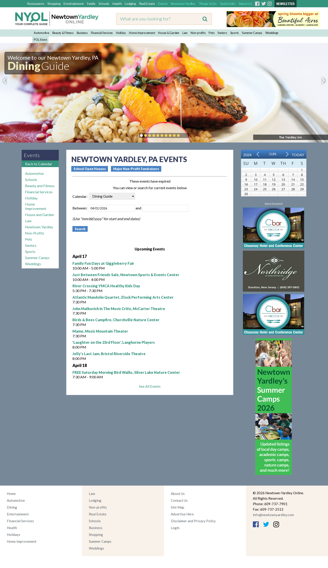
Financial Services (102, 33)
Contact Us (179, 500)
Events (163, 3)
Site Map (177, 507)
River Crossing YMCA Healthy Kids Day (106, 286)
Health (117, 3)
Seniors (222, 33)
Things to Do (208, 3)
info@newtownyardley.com (273, 515)
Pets (211, 33)
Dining (12, 507)
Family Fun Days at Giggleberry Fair (103, 263)
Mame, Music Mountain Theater (100, 331)
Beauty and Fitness (39, 185)
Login (175, 528)
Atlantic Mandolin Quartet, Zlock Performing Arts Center (123, 297)
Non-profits (198, 33)
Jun (272, 154)
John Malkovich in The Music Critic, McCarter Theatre (118, 308)
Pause (185, 135)
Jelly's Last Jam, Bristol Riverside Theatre (109, 353)
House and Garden (39, 214)
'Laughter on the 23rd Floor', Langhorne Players (113, 342)
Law (184, 33)
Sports (234, 33)
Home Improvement (142, 33)
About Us (245, 3)
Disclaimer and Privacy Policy (193, 521)
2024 (247, 155)
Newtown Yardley (183, 3)
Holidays (13, 534)
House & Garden (168, 33)
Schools (104, 3)
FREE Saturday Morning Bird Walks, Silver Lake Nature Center (126, 372)
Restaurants (35, 3)
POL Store (40, 39)
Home (11, 494)
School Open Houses (90, 169)
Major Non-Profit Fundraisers (136, 169)
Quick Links (228, 3)
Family (91, 3)
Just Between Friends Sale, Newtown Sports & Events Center (125, 275)
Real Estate (147, 3)
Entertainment (74, 3)
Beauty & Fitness (63, 33)
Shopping (53, 3)
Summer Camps (252, 33)
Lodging (130, 3)
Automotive (41, 33)
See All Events (150, 386)
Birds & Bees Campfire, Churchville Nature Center (115, 320)
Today (298, 155)
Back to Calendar (38, 164)
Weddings (271, 33)
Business (82, 33)
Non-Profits (34, 233)
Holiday (121, 33)
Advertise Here (182, 514)
